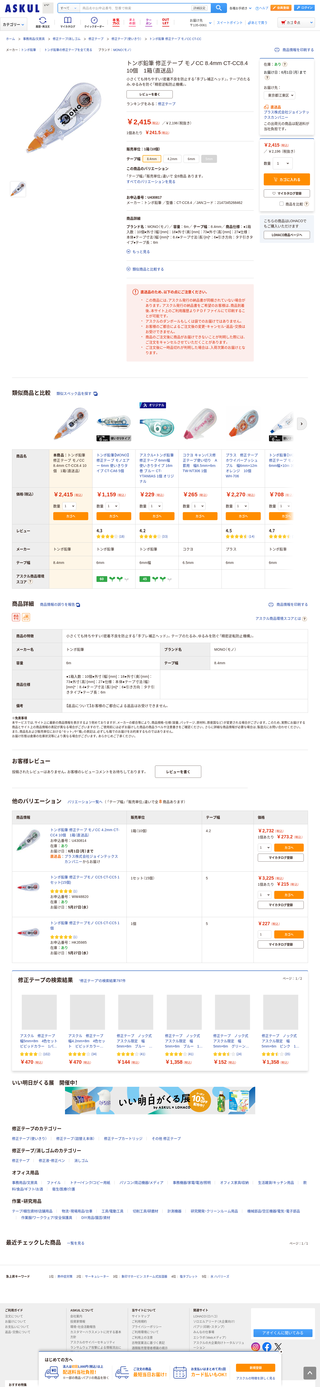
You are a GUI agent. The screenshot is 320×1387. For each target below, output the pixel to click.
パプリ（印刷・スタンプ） (211, 1327)
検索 (219, 8)
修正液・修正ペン (52, 1161)
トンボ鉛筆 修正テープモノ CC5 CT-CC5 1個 (85, 925)
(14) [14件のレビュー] (251, 536)
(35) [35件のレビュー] (287, 1054)
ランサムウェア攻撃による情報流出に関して (95, 1350)
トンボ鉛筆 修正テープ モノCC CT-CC (175, 39)
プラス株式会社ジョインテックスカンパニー (286, 114)
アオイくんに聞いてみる (283, 1333)
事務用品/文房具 (34, 39)
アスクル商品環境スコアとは (281, 618)
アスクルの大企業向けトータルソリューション (218, 1345)
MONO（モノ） (122, 50)
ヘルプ (263, 8)
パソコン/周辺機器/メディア (142, 1183)
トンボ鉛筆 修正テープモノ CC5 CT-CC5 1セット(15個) (85, 879)
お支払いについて (19, 1327)
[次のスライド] (307, 1021)
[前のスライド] (13, 1021)
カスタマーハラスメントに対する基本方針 (95, 1334)
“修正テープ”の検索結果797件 (102, 981)
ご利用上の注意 (144, 1337)
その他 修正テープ (166, 1139)
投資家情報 (79, 1321)
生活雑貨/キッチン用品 (276, 1183)
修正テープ (96, 39)
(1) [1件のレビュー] (75, 891)
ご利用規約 (141, 1321)
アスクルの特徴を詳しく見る (255, 1378)
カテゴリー (13, 25)
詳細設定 (200, 8)
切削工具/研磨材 (145, 1211)
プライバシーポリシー (149, 1327)
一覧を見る (75, 1243)
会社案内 (78, 1316)
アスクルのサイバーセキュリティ (94, 1342)
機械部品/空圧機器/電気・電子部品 (273, 1211)
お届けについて (17, 1321)
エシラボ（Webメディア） (211, 1337)
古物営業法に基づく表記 (150, 1343)
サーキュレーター (97, 1276)
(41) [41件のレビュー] (142, 1054)
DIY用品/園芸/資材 (96, 1218)
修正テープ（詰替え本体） (75, 1139)
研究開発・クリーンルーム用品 (214, 1211)
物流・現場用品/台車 (77, 1211)
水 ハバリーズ (219, 1276)
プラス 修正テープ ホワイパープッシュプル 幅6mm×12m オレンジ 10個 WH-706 (244, 465)
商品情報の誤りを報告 (60, 604)
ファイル (54, 1183)
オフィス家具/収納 (234, 1183)
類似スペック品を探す (77, 394)
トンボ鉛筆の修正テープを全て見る (68, 50)
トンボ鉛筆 (28, 50)
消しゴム (81, 1161)
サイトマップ (141, 1316)
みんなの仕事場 (205, 1332)
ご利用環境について (147, 1332)
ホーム (10, 39)
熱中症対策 (65, 1276)
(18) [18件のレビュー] (122, 536)
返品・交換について (19, 1332)
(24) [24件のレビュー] (239, 1054)
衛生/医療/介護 (63, 1189)
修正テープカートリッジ (123, 1139)
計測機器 (175, 1211)
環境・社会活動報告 (85, 1327)
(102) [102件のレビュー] (46, 1054)
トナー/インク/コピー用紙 (90, 1183)
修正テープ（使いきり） (127, 39)
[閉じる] (281, 1351)
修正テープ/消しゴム (66, 39)
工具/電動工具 (113, 1211)
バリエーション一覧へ (85, 802)
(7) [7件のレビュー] (294, 536)
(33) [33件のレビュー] (165, 536)
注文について (16, 1316)
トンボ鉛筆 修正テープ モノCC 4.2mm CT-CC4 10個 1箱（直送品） (84, 832)
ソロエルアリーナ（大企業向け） (216, 1321)
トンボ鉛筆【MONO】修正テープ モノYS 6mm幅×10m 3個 (285, 460)
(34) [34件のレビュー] (94, 1054)
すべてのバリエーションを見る (151, 182)
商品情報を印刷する (294, 49)
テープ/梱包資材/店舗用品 (32, 1211)
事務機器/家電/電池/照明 (192, 1183)
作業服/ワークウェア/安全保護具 (46, 1218)
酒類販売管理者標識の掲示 (152, 1348)
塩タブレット (189, 1276)
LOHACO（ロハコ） (207, 1316)
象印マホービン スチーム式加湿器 (144, 1276)
